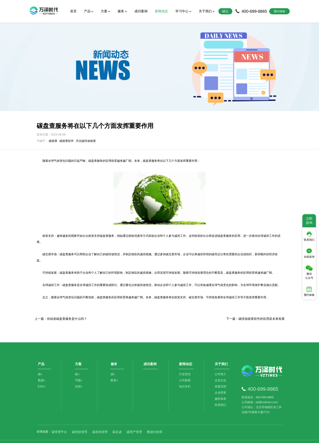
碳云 (225, 11)
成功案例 (141, 11)
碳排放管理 (79, 422)
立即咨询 (309, 220)
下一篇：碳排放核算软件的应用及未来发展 (255, 309)
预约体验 (309, 291)
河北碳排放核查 (86, 131)
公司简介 (221, 366)
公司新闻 (185, 372)
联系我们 (221, 396)
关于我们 (207, 11)
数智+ (114, 372)
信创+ (79, 378)
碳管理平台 (59, 422)
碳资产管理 (134, 422)
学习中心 (183, 11)
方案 (105, 11)
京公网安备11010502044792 (176, 436)
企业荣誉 (221, 384)
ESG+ (42, 378)
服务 (122, 11)
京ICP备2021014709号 (211, 436)
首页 (73, 11)
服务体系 (221, 390)
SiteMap (231, 436)
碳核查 (53, 131)
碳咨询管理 (100, 422)
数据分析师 (154, 422)
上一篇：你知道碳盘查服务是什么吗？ (61, 309)
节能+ (79, 372)
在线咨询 (309, 253)
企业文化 (221, 372)
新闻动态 (161, 11)
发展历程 (221, 378)
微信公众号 (309, 272)
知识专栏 (185, 378)
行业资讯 (185, 366)
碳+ (40, 366)
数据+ (41, 372)
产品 (88, 11)
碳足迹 (117, 422)
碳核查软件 (66, 131)
